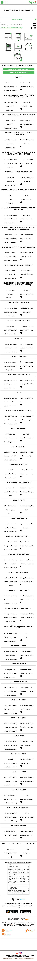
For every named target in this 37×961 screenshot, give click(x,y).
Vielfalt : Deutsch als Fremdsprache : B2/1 (16, 879)
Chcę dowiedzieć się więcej (10, 958)
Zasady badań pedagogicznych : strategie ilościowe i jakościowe (21, 872)
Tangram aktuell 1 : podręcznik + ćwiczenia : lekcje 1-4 (19, 870)
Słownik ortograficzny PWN (13, 866)
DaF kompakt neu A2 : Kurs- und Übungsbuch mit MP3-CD (19, 881)
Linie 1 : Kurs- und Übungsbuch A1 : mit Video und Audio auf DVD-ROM (22, 878)
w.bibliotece (8, 924)
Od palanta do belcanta (12, 888)
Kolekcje (20, 27)
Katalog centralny (17, 19)
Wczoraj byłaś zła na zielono (13, 882)
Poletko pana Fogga (12, 887)
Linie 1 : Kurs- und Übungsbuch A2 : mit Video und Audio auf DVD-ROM (22, 876)
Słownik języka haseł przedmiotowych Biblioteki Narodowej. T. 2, (21, 869)
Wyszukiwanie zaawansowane (9, 27)
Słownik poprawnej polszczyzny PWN (15, 867)
